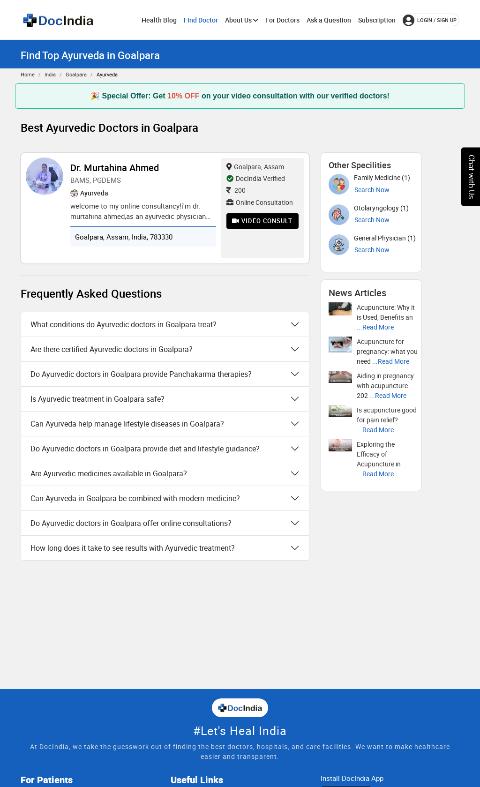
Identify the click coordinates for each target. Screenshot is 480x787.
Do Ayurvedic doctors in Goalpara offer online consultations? (131, 523)
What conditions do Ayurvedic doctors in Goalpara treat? (123, 324)
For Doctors (282, 19)
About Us (241, 19)
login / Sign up (430, 20)
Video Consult (262, 221)
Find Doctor (201, 19)
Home (28, 74)
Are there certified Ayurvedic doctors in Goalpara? (111, 349)
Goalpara (76, 74)
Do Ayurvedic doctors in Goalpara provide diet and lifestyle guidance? (145, 448)
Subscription (377, 19)
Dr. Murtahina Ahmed (114, 167)
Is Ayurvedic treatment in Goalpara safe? (97, 399)
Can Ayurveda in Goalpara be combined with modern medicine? (135, 498)
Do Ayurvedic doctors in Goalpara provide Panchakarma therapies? (141, 374)
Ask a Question (329, 19)
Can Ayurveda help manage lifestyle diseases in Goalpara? (127, 424)
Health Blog (159, 19)
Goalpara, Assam (255, 166)
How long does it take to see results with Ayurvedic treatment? (132, 548)
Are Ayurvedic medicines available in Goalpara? (108, 473)
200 (236, 190)
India (50, 74)
